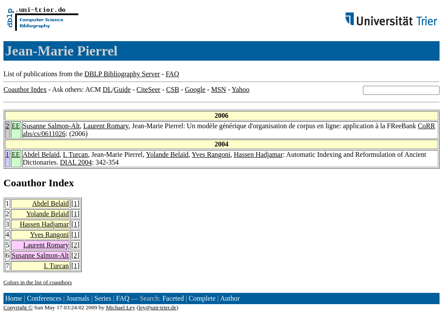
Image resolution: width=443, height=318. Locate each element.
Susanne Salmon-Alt (51, 126)
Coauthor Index (25, 89)
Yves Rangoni (211, 154)
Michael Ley (120, 307)
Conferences (44, 298)
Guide (122, 89)
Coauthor (24, 182)
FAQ (172, 74)
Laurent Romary (105, 126)
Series (102, 298)
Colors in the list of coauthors (37, 282)
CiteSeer (149, 89)
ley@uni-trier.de (157, 307)
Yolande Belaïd (167, 154)
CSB (172, 89)
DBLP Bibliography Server (122, 74)
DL (107, 89)
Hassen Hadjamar (258, 154)
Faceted (173, 298)
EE (16, 126)
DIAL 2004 (76, 162)
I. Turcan (75, 154)
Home (13, 298)
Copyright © (18, 307)
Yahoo (240, 89)
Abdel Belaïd (41, 154)
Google (195, 89)
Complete (202, 298)
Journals (77, 298)
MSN (218, 89)
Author (230, 298)
